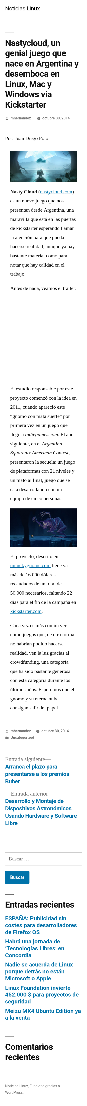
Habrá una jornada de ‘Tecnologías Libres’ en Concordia (34, 948)
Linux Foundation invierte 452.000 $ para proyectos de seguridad (42, 994)
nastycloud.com (56, 191)
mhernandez (21, 118)
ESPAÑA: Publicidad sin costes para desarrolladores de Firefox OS (41, 925)
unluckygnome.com (30, 565)
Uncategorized (22, 737)
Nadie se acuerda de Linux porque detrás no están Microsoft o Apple (39, 971)
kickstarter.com (26, 611)
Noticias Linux (22, 8)
